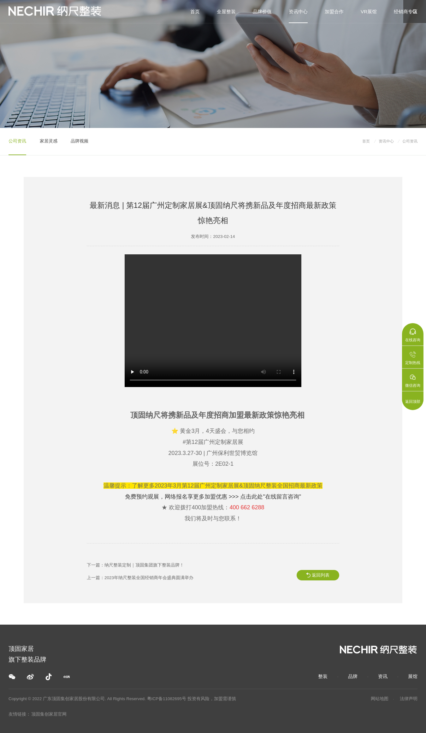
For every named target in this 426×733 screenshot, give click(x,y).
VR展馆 (369, 11)
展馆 (412, 676)
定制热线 (412, 358)
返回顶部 (412, 401)
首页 (195, 11)
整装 (323, 676)
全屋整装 (226, 11)
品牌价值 (262, 11)
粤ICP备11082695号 (166, 698)
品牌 (353, 676)
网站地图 (379, 698)
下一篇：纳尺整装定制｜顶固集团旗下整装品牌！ (135, 565)
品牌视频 (79, 141)
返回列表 (320, 575)
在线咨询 (412, 335)
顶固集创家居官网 (49, 714)
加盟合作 (334, 11)
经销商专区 (405, 11)
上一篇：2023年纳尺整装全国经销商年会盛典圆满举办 (140, 577)
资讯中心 (298, 11)
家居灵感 (48, 141)
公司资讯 (17, 141)
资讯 (383, 676)
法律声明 (408, 698)
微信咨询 (412, 380)
